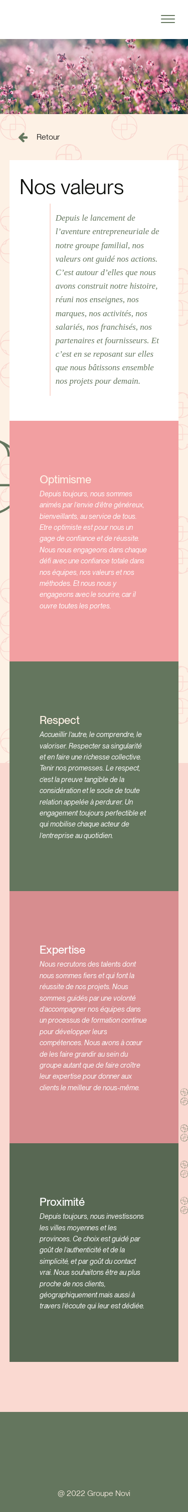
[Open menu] (168, 19)
